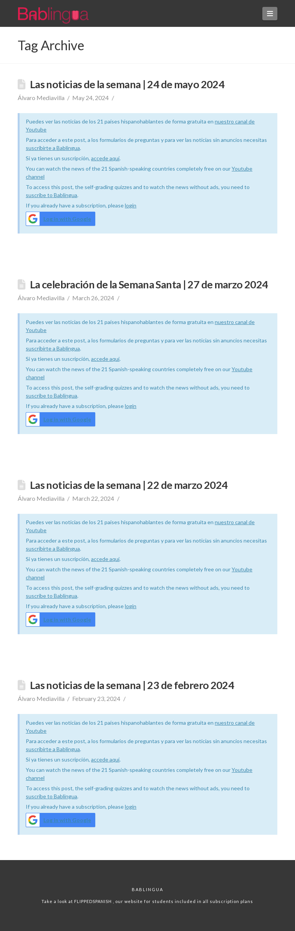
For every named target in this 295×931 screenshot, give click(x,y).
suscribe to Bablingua (51, 195)
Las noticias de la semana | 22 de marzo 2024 (128, 485)
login (130, 205)
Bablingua (147, 889)
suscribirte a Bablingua (53, 148)
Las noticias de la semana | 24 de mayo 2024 (127, 84)
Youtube (242, 168)
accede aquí (105, 158)
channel (35, 176)
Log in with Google (58, 218)
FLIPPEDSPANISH (93, 901)
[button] (269, 13)
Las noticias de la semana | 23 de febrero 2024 (132, 685)
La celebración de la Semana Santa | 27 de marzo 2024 (149, 284)
